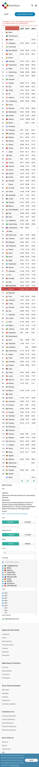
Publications (6, 700)
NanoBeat (5, 693)
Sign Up (4, 745)
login (6, 14)
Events (4, 638)
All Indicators (6, 678)
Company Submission (9, 716)
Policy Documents (8, 645)
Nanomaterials (7, 641)
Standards (5, 652)
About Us (5, 742)
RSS (3, 752)
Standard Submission (9, 730)
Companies (5, 634)
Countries (5, 667)
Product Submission (8, 719)
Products (5, 648)
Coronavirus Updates (9, 704)
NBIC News (5, 690)
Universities (5, 655)
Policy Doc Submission (9, 726)
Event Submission (7, 723)
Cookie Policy (15, 765)
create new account (25, 14)
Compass (5, 697)
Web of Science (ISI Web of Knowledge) (14, 514)
